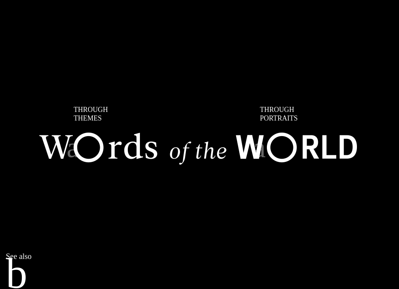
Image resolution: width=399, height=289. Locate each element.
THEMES (91, 113)
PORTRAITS (279, 113)
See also (19, 256)
